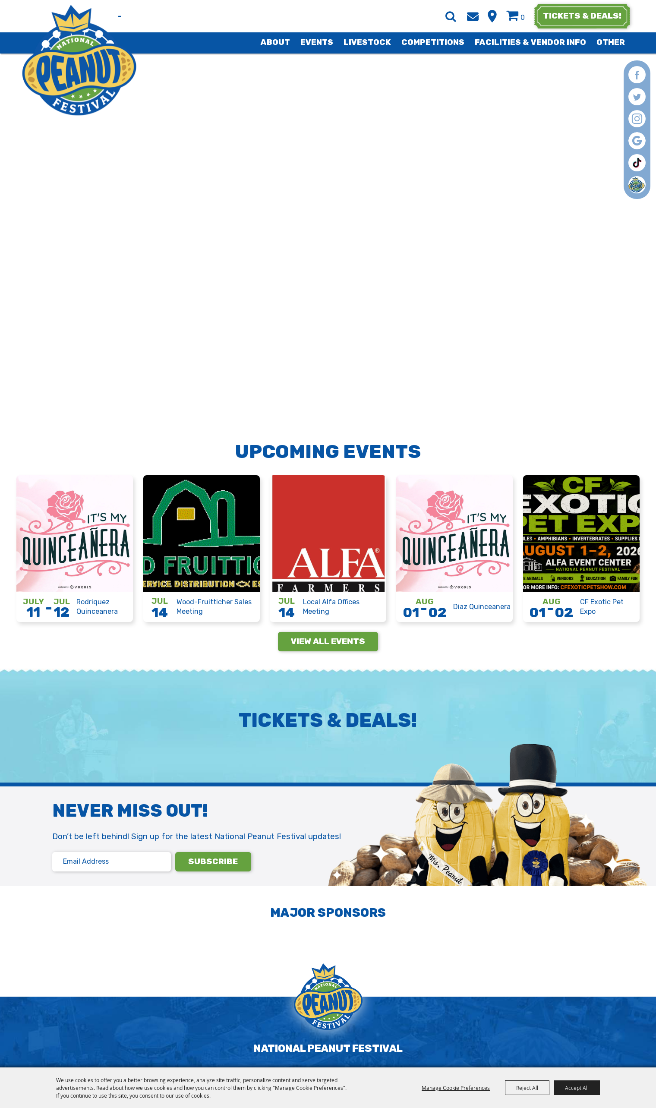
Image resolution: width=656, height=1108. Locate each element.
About (275, 42)
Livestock (367, 42)
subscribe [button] (213, 861)
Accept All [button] (577, 1087)
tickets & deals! (582, 16)
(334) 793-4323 (150, 1036)
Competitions (432, 42)
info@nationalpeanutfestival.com (259, 1036)
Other (610, 42)
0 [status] (522, 17)
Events (316, 42)
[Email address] (111, 861)
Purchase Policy (386, 1059)
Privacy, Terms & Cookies (289, 1059)
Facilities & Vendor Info (530, 42)
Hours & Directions (492, 16)
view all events (328, 641)
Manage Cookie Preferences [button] (456, 1087)
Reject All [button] (527, 1087)
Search (450, 16)
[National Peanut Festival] (79, 60)
